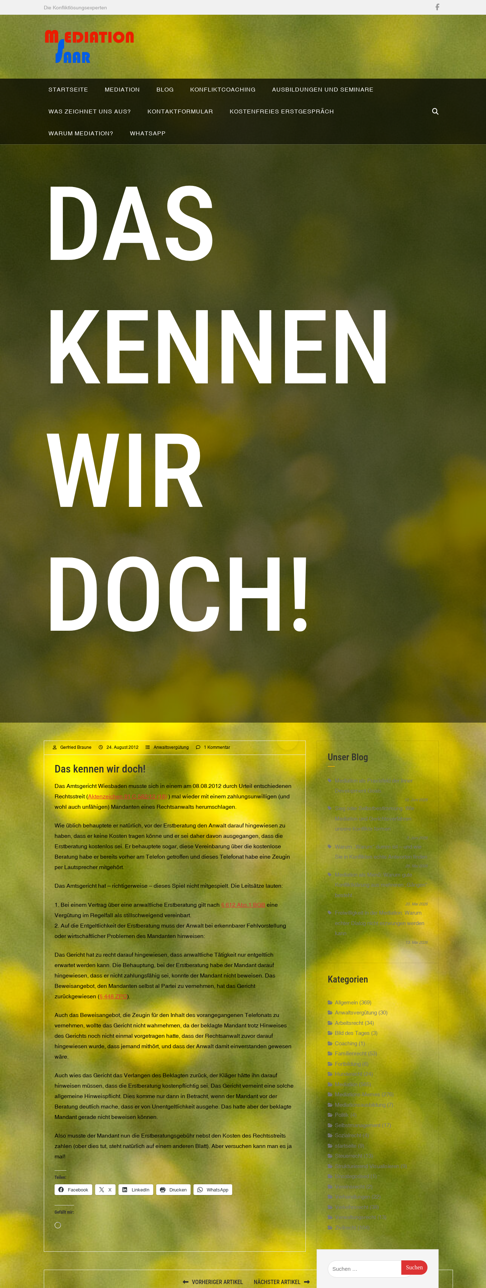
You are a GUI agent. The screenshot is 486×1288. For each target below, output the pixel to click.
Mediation (346, 1084)
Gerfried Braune (76, 747)
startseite (345, 1146)
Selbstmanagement (357, 1125)
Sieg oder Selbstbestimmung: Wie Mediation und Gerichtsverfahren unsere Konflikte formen (374, 818)
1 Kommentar (217, 747)
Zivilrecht (345, 1227)
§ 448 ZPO (113, 996)
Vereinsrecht (350, 1187)
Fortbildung (348, 1064)
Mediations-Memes (357, 1094)
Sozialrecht (348, 1135)
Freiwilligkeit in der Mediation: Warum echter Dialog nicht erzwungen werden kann (379, 923)
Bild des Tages (352, 1033)
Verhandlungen (352, 1197)
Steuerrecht (348, 1156)
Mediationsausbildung (360, 1105)
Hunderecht (348, 1074)
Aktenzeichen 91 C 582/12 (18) (127, 796)
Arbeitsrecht (349, 1023)
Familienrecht (350, 1053)
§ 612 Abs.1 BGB (243, 904)
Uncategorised (352, 1176)
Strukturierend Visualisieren (367, 1166)
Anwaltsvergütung (171, 747)
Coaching (346, 1043)
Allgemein (346, 1002)
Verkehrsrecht (351, 1207)
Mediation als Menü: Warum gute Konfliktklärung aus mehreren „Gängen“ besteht (381, 885)
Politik (342, 1115)
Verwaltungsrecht (355, 1217)
